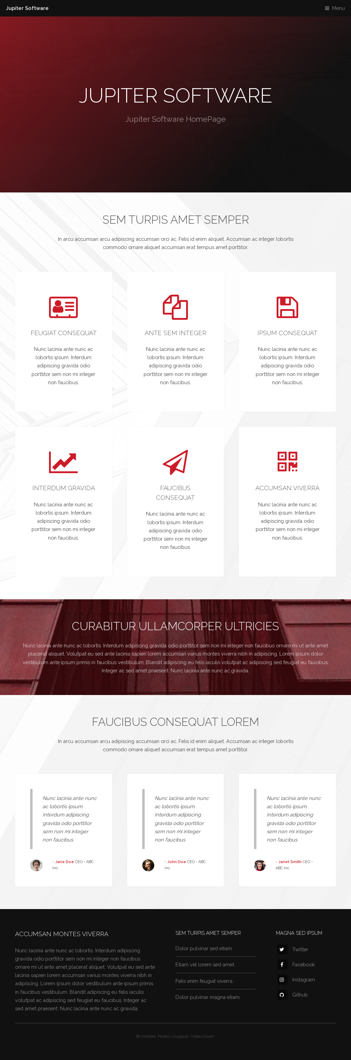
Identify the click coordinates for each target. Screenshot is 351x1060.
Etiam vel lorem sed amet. (205, 964)
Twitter (292, 949)
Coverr (208, 1036)
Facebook (296, 964)
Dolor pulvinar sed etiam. (204, 948)
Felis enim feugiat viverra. (204, 981)
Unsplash (180, 1036)
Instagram (296, 979)
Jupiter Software (27, 8)
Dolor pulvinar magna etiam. (208, 997)
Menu (338, 8)
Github (292, 995)
